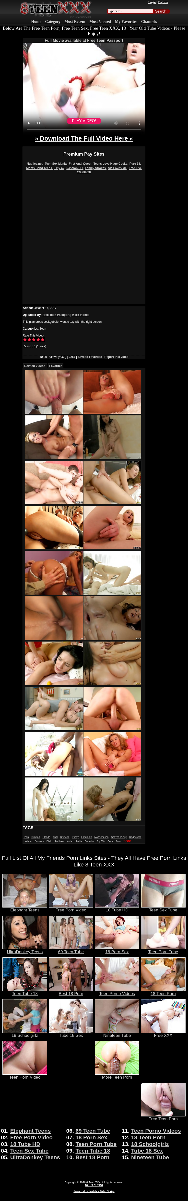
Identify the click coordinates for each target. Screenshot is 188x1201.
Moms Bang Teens (39, 168)
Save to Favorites (90, 357)
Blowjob (35, 837)
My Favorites (126, 21)
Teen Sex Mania (56, 163)
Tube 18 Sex (71, 1033)
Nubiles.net (35, 163)
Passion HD (74, 168)
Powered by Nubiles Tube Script (93, 1191)
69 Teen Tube (71, 949)
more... (128, 841)
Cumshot (89, 841)
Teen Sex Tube (163, 908)
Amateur (39, 841)
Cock (110, 841)
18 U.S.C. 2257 (94, 1185)
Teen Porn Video (24, 1075)
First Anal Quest (80, 163)
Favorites (55, 366)
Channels (149, 21)
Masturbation (101, 837)
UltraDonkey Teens (24, 949)
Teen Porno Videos (117, 991)
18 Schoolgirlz (24, 1033)
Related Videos (34, 366)
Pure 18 (134, 163)
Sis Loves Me (117, 168)
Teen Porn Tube (163, 949)
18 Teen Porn (163, 991)
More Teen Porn (117, 1075)
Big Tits (101, 841)
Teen (43, 328)
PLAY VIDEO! (84, 121)
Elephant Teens (24, 908)
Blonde (46, 837)
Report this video (117, 357)
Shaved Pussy (119, 837)
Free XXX (163, 1033)
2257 (72, 357)
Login (152, 2)
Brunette (65, 837)
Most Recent (74, 21)
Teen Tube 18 (24, 991)
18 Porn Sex (117, 949)
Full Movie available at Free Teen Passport (84, 40)
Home (36, 21)
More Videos (80, 315)
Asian (70, 841)
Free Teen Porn (163, 1117)
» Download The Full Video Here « (84, 138)
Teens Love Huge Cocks (110, 163)
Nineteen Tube (117, 1033)
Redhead (60, 841)
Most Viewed (100, 21)
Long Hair (86, 837)
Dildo (49, 841)
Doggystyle (135, 837)
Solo (118, 841)
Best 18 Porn (71, 991)
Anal (55, 837)
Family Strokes (95, 168)
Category (52, 21)
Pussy (75, 837)
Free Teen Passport (56, 315)
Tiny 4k (59, 168)
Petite (79, 841)
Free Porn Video (71, 908)
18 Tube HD (117, 908)
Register (163, 2)
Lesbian (28, 841)
